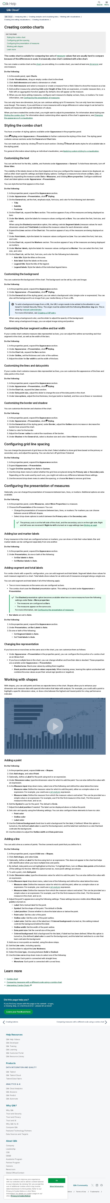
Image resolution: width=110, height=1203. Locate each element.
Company (10, 1146)
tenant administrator (32, 310)
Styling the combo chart (16, 37)
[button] (55, 726)
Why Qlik (9, 1110)
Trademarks (94, 1192)
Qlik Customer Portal (14, 1053)
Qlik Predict (11, 1095)
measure (61, 56)
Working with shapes (15, 46)
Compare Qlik (12, 1127)
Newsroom (10, 1169)
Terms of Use (81, 1192)
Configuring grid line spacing (18, 40)
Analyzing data (20, 17)
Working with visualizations (70, 17)
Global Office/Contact (15, 1173)
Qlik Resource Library (15, 1056)
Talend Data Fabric (14, 1079)
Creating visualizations (40, 20)
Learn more (11, 49)
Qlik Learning (11, 1050)
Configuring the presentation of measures (23, 43)
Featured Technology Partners (19, 1131)
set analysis (55, 792)
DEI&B (8, 1156)
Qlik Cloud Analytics (14, 1088)
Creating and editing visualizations (17, 20)
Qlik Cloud (13, 10)
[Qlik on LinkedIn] (97, 1185)
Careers (9, 1166)
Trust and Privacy (13, 1117)
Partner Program (13, 1163)
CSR (8, 1152)
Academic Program (14, 1159)
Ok (57, 1180)
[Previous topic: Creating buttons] (28, 1022)
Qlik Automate (12, 1099)
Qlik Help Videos (13, 1039)
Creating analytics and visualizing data (43, 17)
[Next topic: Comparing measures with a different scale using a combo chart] (82, 1022)
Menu (107, 5)
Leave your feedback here (18, 1012)
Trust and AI (11, 1120)
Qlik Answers (11, 1092)
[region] (36, 1187)
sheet (38, 64)
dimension (94, 64)
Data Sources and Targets (17, 1134)
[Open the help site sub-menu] (3, 10)
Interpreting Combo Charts (18, 985)
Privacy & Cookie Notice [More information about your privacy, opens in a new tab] (20, 1196)
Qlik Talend (10, 1072)
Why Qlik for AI (12, 1124)
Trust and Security (13, 1114)
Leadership (11, 1149)
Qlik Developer (12, 1043)
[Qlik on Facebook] (101, 1185)
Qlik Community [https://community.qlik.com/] (80, 1185)
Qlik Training (11, 1046)
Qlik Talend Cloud (13, 1075)
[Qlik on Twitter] (92, 1185)
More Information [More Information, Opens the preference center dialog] (57, 1186)
